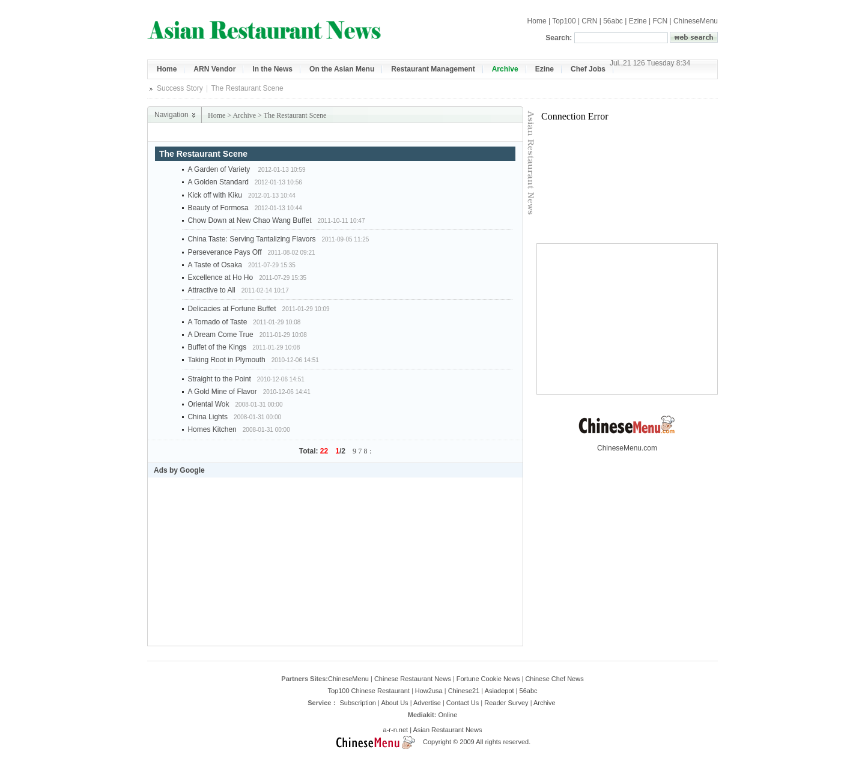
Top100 (563, 21)
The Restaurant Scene (295, 115)
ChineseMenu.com (627, 444)
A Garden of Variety (219, 169)
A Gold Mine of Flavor (221, 391)
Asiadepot (499, 690)
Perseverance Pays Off (224, 252)
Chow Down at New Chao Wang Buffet (249, 220)
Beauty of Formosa (217, 208)
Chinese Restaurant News (412, 678)
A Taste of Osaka (214, 265)
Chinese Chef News (554, 678)
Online (447, 714)
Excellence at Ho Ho (220, 277)
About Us (394, 702)
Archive (244, 115)
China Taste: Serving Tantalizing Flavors (251, 239)
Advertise (427, 702)
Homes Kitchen (211, 429)
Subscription (357, 702)
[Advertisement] (382, 132)
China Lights (207, 417)
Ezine (638, 21)
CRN (589, 21)
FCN (659, 21)
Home (537, 21)
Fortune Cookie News (488, 678)
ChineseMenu (695, 21)
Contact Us (462, 702)
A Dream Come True (220, 334)
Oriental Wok (208, 404)
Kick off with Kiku (214, 195)
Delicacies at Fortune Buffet (231, 309)
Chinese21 (464, 690)
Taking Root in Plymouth (226, 360)
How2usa (429, 690)
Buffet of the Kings (216, 347)
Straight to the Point (218, 379)
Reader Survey (506, 702)
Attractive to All (211, 290)
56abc (613, 21)
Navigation (171, 115)
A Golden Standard (217, 182)
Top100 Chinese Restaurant (368, 690)
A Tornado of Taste (217, 322)
